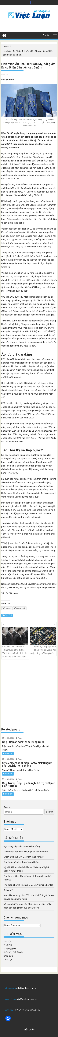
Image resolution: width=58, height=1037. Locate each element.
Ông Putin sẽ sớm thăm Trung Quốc (21, 862)
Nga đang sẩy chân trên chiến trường (22, 846)
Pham (5, 75)
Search (7, 807)
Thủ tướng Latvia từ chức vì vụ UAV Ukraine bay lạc (28, 885)
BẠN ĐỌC (8, 956)
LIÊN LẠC (8, 959)
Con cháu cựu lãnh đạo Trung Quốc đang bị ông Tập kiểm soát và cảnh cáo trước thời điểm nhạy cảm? (15, 642)
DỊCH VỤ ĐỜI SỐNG (13, 952)
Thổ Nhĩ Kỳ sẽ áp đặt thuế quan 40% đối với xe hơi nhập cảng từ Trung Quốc (43, 641)
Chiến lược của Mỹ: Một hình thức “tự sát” (24, 857)
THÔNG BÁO (10, 948)
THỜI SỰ (8, 945)
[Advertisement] (29, 693)
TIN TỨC (8, 941)
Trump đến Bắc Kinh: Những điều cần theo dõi (26, 851)
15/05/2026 (9, 738)
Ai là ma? (8, 890)
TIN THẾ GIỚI (7, 615)
